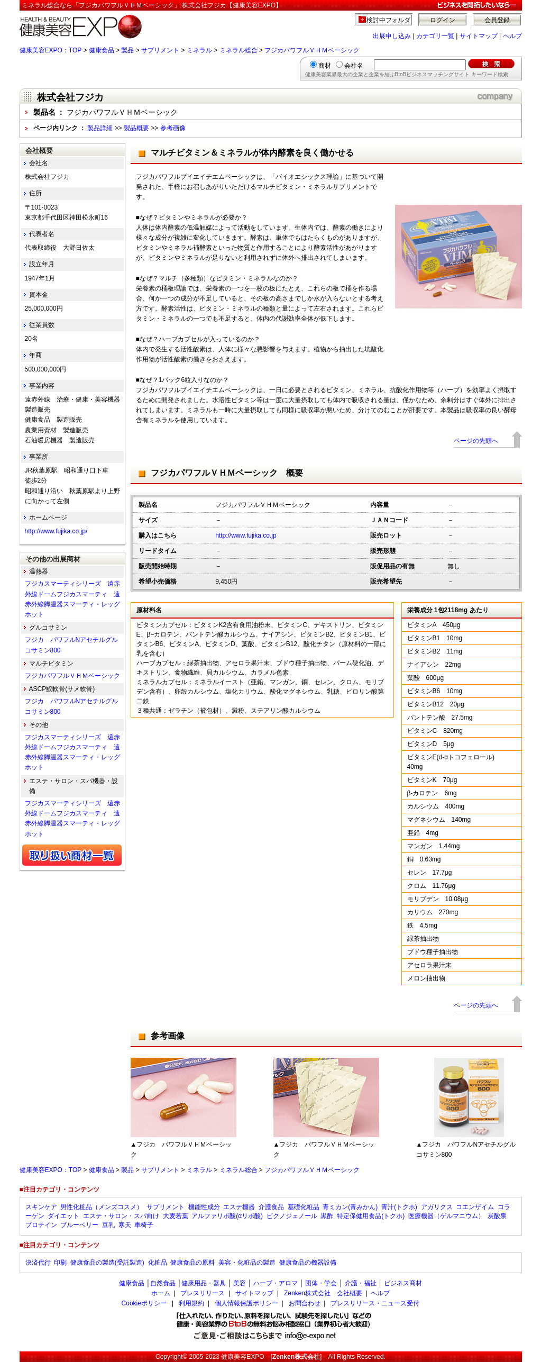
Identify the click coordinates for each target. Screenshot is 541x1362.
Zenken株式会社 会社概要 (323, 1293)
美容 (239, 1283)
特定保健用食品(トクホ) (371, 1216)
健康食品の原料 (192, 1262)
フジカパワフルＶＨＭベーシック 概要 (227, 472)
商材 (324, 65)
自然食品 (163, 1283)
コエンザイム (475, 1207)
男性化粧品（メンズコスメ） (101, 1207)
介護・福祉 (361, 1283)
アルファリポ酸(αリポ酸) (227, 1216)
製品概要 (136, 128)
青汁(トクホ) (399, 1207)
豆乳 (108, 1225)
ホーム (160, 1293)
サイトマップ (479, 36)
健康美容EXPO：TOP (51, 50)
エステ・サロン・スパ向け (121, 1216)
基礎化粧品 (303, 1207)
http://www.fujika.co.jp (245, 535)
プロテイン (41, 1225)
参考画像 (173, 128)
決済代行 (38, 1262)
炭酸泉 (497, 1216)
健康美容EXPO (242, 1356)
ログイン (442, 20)
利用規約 (191, 1303)
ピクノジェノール (292, 1216)
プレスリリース (202, 1293)
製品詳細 (100, 128)
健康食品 (101, 50)
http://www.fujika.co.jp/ (56, 531)
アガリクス (437, 1207)
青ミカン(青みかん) (350, 1207)
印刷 (60, 1262)
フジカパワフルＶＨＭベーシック (312, 50)
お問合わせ (304, 1303)
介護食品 (271, 1207)
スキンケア (41, 1207)
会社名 (353, 65)
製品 (127, 50)
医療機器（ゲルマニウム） (446, 1216)
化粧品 (157, 1262)
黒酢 (326, 1216)
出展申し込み (392, 36)
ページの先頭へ (476, 440)
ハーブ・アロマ (275, 1283)
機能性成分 (204, 1207)
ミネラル (199, 50)
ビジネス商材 (403, 1283)
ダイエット (63, 1216)
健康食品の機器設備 (307, 1262)
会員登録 (497, 20)
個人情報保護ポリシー (246, 1303)
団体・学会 (321, 1283)
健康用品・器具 (203, 1283)
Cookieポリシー (144, 1303)
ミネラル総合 (238, 50)
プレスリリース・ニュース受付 (375, 1303)
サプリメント (160, 50)
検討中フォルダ (388, 20)
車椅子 (143, 1225)
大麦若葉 (175, 1216)
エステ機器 (239, 1207)
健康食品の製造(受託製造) (107, 1262)
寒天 (124, 1225)
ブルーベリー (79, 1225)
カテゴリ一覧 (435, 36)
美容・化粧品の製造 (247, 1262)
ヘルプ (512, 36)
